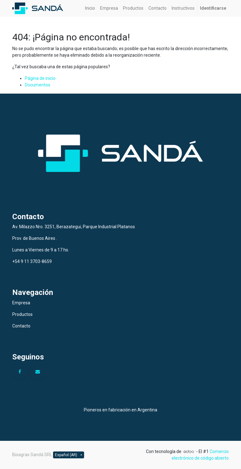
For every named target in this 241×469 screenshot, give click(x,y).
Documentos (37, 84)
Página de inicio (40, 78)
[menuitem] (90, 8)
